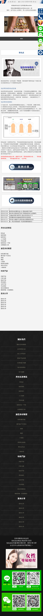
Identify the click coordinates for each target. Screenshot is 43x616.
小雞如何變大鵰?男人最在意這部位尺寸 (21, 215)
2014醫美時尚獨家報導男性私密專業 (20, 217)
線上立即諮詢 (21, 353)
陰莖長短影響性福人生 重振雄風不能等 (20, 211)
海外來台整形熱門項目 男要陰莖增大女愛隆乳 (22, 213)
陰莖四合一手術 (5, 243)
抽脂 (2, 257)
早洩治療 (3, 241)
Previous (5, 23)
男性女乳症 (4, 265)
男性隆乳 (3, 282)
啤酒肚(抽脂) (4, 263)
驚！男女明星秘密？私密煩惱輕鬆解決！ (21, 221)
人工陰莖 (3, 239)
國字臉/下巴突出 (6, 255)
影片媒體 (21, 372)
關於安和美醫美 (21, 344)
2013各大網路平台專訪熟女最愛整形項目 (21, 219)
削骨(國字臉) (4, 254)
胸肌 (2, 259)
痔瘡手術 (3, 276)
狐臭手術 (3, 280)
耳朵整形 (3, 286)
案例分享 (3, 299)
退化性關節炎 (5, 288)
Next (37, 23)
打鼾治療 (3, 278)
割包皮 (3, 233)
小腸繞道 (3, 267)
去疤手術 (3, 284)
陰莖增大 (3, 237)
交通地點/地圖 (21, 363)
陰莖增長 (3, 235)
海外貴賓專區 (21, 367)
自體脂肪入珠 (5, 245)
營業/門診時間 (21, 358)
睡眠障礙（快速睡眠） (7, 290)
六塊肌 (3, 261)
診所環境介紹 (21, 349)
